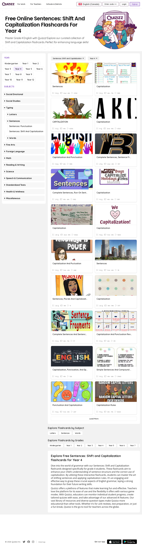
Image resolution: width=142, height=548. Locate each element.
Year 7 (8, 74)
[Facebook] (28, 542)
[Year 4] (93, 58)
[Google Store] (129, 542)
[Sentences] (65, 433)
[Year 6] (122, 445)
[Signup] (135, 4)
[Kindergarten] (55, 445)
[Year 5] (111, 445)
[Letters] (53, 433)
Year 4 (18, 69)
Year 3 (8, 69)
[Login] (124, 4)
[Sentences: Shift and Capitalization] (68, 58)
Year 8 (18, 74)
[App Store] (114, 542)
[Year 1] (68, 445)
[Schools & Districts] (54, 4)
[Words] (78, 433)
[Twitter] (24, 542)
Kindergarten (11, 63)
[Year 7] (133, 445)
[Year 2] (79, 445)
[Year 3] (90, 445)
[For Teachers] (35, 4)
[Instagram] (33, 542)
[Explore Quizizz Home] (8, 4)
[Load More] (94, 419)
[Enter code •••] (110, 4)
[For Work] (21, 4)
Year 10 (8, 79)
